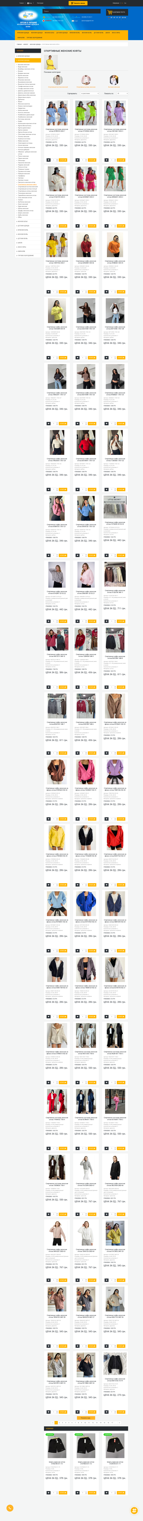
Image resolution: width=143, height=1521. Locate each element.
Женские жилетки (12, 97)
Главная (7, 37)
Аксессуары (104, 30)
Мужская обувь (63, 30)
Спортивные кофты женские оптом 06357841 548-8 (119, 651)
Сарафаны (9, 166)
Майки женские (11, 134)
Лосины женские (11, 129)
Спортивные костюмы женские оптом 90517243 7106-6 (89, 1047)
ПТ (130, 17)
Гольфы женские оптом (13, 81)
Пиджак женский (11, 155)
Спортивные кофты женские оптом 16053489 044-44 (59, 322)
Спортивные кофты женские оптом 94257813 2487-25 (59, 1376)
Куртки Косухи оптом (13, 125)
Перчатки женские (12, 153)
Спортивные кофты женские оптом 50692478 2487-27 (89, 1310)
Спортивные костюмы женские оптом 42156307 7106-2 (119, 1113)
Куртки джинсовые (12, 120)
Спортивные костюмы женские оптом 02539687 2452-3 (89, 190)
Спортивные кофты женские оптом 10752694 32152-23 (119, 518)
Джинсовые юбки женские (15, 88)
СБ (133, 17)
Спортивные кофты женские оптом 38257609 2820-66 (119, 1179)
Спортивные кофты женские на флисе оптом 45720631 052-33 (119, 717)
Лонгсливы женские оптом (15, 127)
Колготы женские (12, 105)
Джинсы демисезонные (14, 83)
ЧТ (126, 17)
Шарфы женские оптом (13, 201)
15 (107, 1417)
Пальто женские (11, 147)
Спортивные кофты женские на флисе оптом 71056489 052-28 (89, 849)
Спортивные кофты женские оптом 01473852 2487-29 (119, 1244)
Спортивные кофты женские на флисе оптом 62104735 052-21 (119, 981)
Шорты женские (11, 203)
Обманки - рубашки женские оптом (17, 144)
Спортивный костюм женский (16, 177)
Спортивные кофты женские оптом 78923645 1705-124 (59, 454)
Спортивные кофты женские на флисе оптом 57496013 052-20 (59, 1047)
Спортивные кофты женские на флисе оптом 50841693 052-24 (119, 915)
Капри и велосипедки (13, 99)
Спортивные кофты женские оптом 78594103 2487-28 (59, 1310)
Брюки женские (11, 68)
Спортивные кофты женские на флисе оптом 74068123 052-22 (89, 981)
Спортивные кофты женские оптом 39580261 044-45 (119, 256)
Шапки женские (11, 199)
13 (99, 1417)
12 (96, 1417)
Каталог (13, 37)
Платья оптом (10, 158)
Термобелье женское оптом (15, 186)
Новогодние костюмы (13, 136)
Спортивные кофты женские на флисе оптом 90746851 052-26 (59, 915)
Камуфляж (113, 30)
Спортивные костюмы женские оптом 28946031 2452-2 (119, 190)
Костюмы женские (12, 112)
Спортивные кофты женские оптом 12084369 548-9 (89, 650)
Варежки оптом (11, 70)
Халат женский (11, 195)
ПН (115, 17)
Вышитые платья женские (14, 77)
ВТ (119, 17)
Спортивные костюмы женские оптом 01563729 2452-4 (59, 190)
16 (111, 1417)
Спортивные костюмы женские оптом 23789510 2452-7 (59, 124)
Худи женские (10, 197)
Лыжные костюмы (12, 131)
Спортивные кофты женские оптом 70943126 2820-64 (89, 1244)
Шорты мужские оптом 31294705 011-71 (118, 1457)
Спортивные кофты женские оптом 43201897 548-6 (89, 717)
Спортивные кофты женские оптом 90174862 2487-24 (89, 1376)
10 (88, 1417)
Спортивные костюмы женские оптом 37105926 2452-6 (89, 124)
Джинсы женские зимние (14, 86)
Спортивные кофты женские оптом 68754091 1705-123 (89, 454)
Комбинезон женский (13, 110)
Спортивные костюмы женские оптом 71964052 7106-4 (59, 1113)
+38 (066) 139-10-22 (54, 20)
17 (115, 1417)
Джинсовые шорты (12, 90)
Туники (8, 190)
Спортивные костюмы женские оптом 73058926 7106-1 (59, 1179)
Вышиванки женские (13, 75)
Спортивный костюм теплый (15, 179)
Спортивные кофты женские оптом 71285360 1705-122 (119, 454)
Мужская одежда (11, 30)
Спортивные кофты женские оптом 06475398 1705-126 (89, 388)
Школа (96, 30)
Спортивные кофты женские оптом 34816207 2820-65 (59, 1244)
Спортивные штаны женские (15, 182)
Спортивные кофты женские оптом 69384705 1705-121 (59, 520)
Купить (65, 154)
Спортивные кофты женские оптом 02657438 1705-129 (89, 322)
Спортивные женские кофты (15, 175)
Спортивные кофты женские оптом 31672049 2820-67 (89, 1179)
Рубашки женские (12, 164)
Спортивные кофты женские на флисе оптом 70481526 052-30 (119, 783)
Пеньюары (9, 151)
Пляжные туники (11, 160)
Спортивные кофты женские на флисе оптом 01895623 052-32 (59, 783)
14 (103, 1417)
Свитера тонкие (11, 171)
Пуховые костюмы (12, 162)
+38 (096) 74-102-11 (89, 17)
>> (122, 1417)
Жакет (8, 94)
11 (92, 1417)
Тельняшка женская (12, 184)
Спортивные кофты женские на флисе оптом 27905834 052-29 (59, 849)
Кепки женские (11, 103)
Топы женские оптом (13, 188)
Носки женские (11, 138)
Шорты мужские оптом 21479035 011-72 (89, 1457)
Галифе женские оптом (13, 79)
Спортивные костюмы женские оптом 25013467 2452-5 (119, 124)
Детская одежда (50, 30)
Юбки (8, 208)
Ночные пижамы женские (14, 140)
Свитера (8, 168)
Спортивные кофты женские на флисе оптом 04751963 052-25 (89, 915)
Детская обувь (86, 30)
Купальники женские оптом (15, 116)
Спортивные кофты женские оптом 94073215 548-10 (59, 650)
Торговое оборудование (127, 30)
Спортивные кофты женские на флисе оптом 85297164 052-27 (119, 849)
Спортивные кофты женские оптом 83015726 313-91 (119, 1375)
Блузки (8, 64)
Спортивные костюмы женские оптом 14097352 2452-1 (59, 256)
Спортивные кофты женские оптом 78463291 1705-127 (59, 388)
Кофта (8, 114)
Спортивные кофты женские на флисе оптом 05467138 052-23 (59, 981)
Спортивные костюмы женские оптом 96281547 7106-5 (119, 1047)
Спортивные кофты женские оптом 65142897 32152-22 (59, 586)
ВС (137, 17)
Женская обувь (75, 30)
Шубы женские (11, 205)
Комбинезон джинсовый (14, 107)
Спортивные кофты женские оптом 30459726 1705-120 (89, 520)
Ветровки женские (12, 73)
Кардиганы (9, 101)
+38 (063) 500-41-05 (54, 17)
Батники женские (11, 57)
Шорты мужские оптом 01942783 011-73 (59, 1457)
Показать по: (118, 88)
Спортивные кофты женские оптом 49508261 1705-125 (119, 388)
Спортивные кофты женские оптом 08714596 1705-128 (119, 322)
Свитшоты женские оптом (14, 173)
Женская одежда (25, 30)
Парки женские (11, 149)
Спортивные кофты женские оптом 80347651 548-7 (59, 717)
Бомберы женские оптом (14, 62)
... (118, 1417)
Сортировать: (74, 88)
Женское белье (37, 30)
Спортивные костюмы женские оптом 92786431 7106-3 (89, 1113)
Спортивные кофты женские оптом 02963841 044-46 (89, 256)
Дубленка (9, 92)
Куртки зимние (11, 123)
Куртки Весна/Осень (12, 118)
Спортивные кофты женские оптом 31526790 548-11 (119, 585)
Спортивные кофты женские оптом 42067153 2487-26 (119, 1310)
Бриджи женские (11, 66)
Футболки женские (12, 192)
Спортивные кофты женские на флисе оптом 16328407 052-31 (89, 783)
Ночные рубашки (11, 142)
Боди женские (10, 59)
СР (122, 17)
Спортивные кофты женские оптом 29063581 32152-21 (89, 586)
